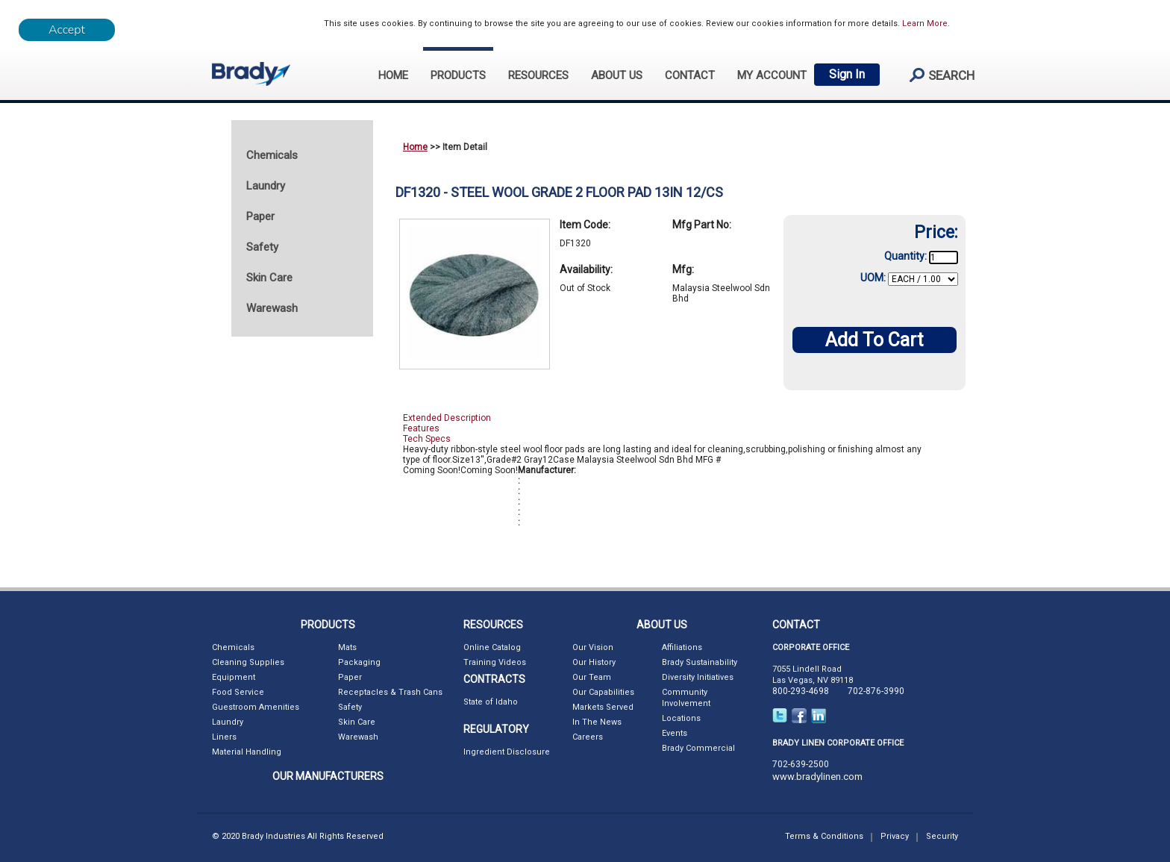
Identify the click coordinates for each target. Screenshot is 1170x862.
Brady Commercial (698, 748)
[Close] (67, 30)
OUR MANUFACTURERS (328, 776)
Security (942, 836)
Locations (681, 718)
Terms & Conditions (824, 836)
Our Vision (592, 647)
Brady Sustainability (699, 662)
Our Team (591, 677)
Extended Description (447, 418)
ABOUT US (616, 75)
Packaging (359, 662)
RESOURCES (538, 75)
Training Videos (494, 662)
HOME (393, 75)
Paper (350, 677)
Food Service (238, 692)
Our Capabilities (603, 692)
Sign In (847, 74)
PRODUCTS (458, 75)
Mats (347, 647)
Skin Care (356, 722)
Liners (224, 737)
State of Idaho (490, 702)
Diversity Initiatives (697, 677)
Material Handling (246, 752)
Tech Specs (427, 439)
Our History (594, 662)
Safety (350, 707)
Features (421, 428)
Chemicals (233, 647)
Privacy (894, 836)
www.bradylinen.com (817, 776)
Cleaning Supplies (248, 662)
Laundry (227, 722)
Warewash (358, 737)
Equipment (233, 677)
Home (415, 147)
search (935, 75)
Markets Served (603, 707)
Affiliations (682, 647)
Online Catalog (492, 647)
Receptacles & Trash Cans (390, 692)
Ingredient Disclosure (506, 752)
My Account (772, 75)
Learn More (925, 23)
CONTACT (690, 75)
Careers (587, 737)
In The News (597, 722)
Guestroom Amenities (255, 707)
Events (674, 733)
